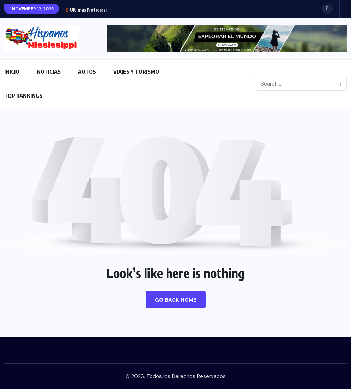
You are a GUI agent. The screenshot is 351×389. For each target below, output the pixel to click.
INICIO (11, 71)
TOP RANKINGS (23, 95)
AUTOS (87, 71)
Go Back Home (175, 299)
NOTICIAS (49, 71)
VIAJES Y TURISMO (136, 71)
